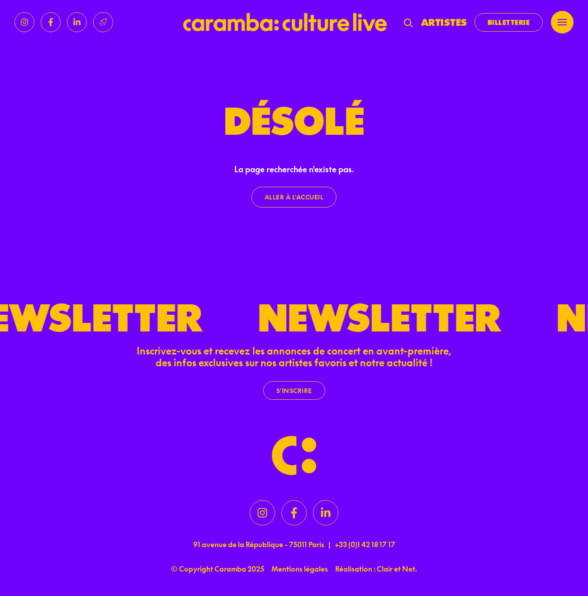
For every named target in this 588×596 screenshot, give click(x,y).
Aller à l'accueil (294, 197)
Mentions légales (299, 568)
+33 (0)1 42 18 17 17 (365, 544)
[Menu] (562, 22)
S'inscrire (294, 390)
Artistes (444, 22)
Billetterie (509, 22)
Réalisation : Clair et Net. (376, 568)
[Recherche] (408, 22)
